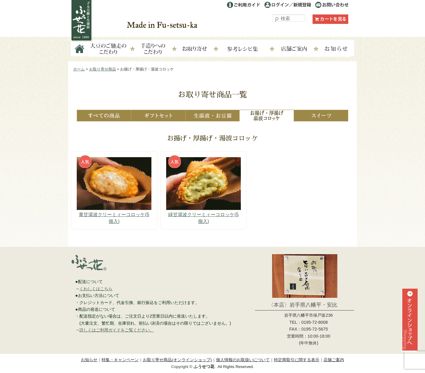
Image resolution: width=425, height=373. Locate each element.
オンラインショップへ (409, 331)
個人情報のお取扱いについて (243, 360)
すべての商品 (104, 115)
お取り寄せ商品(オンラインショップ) (177, 360)
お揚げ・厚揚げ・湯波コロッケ (266, 115)
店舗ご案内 (298, 49)
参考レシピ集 (248, 49)
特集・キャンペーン (120, 360)
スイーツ (321, 115)
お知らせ (336, 49)
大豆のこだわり (108, 49)
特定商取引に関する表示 (296, 360)
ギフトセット (158, 115)
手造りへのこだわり (153, 49)
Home (80, 49)
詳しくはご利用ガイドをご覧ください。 (116, 330)
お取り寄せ (199, 49)
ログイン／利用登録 (288, 4)
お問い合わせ (331, 4)
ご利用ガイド (243, 4)
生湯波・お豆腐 (212, 115)
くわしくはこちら (95, 288)
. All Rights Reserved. (224, 366)
